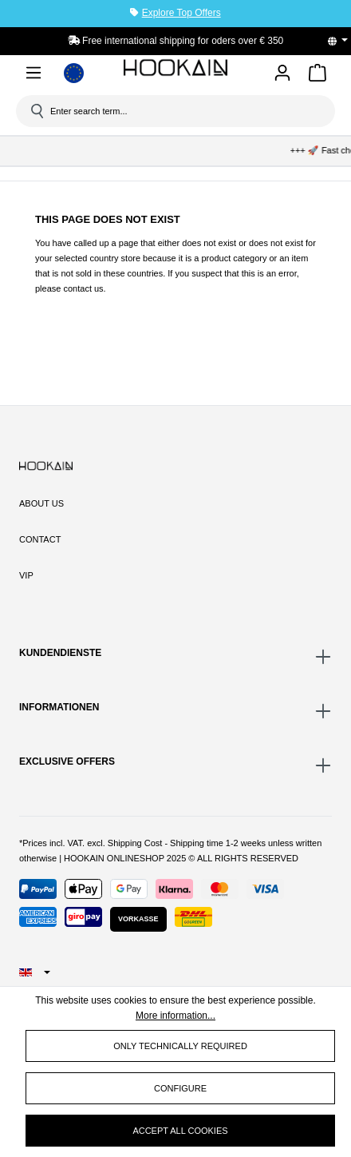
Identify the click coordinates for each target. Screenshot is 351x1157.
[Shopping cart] (317, 75)
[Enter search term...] (181, 111)
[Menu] (33, 75)
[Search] (36, 111)
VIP (26, 575)
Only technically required (180, 1046)
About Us (41, 503)
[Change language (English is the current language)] (343, 40)
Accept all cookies (179, 1130)
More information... (175, 1015)
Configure (180, 1088)
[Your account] (282, 73)
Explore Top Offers (181, 12)
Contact (40, 539)
